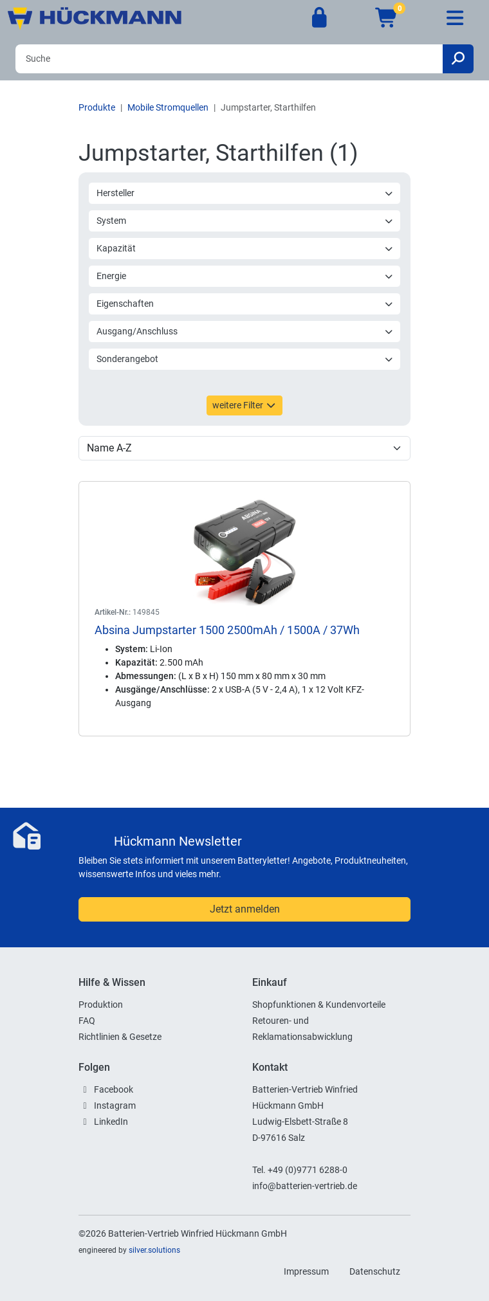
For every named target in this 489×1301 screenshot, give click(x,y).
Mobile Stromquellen (167, 107)
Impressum (306, 1271)
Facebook (113, 1089)
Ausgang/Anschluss (245, 331)
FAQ (86, 1020)
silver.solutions (154, 1250)
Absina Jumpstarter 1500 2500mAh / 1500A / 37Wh (227, 630)
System (245, 220)
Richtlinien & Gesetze (119, 1037)
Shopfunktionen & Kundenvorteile (318, 1004)
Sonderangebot (245, 359)
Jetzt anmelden (245, 909)
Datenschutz (374, 1271)
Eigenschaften (245, 303)
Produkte (96, 107)
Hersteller (245, 193)
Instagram (115, 1105)
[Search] (229, 58)
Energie (245, 276)
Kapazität (245, 248)
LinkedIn (111, 1121)
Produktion (100, 1004)
